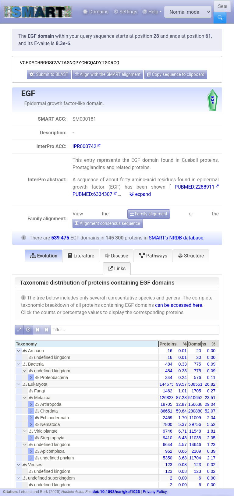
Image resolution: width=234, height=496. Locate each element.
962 (168, 451)
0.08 (182, 464)
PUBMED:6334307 (95, 194)
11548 (195, 431)
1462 (167, 390)
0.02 (211, 464)
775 (197, 364)
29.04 (210, 404)
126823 (166, 397)
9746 (167, 431)
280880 (195, 411)
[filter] (135, 330)
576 (197, 377)
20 (198, 350)
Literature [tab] (81, 256)
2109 (196, 451)
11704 (195, 457)
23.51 (210, 397)
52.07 (210, 411)
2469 (167, 417)
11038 (195, 437)
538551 (195, 384)
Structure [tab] (191, 256)
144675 (166, 384)
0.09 (211, 364)
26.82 (210, 384)
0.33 (182, 364)
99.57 (181, 384)
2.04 (211, 417)
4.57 (182, 444)
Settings (125, 12)
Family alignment (148, 213)
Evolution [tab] (44, 256)
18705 (166, 404)
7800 (167, 424)
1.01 (182, 390)
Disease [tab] (116, 256)
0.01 (182, 350)
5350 (167, 457)
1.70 (182, 417)
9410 (167, 437)
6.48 (182, 437)
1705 (196, 390)
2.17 (211, 457)
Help (150, 12)
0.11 (211, 377)
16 (170, 350)
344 (168, 377)
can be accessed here (178, 305)
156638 (195, 404)
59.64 (181, 411)
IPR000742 (87, 146)
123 (168, 464)
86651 (166, 411)
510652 (195, 397)
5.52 (211, 424)
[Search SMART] (222, 6)
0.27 (211, 390)
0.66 (182, 451)
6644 (167, 444)
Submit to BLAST (49, 74)
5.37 (182, 424)
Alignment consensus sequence (107, 223)
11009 (195, 417)
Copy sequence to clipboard (175, 74)
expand (140, 194)
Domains (95, 12)
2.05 (211, 437)
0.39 (211, 451)
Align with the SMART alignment (107, 74)
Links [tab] (117, 268)
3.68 (182, 457)
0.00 (211, 350)
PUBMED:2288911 (197, 187)
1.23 (211, 444)
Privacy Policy (155, 491)
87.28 (181, 397)
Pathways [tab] (153, 256)
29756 (195, 424)
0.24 (182, 377)
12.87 (181, 404)
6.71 (182, 431)
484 (168, 364)
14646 (195, 444)
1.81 (211, 431)
